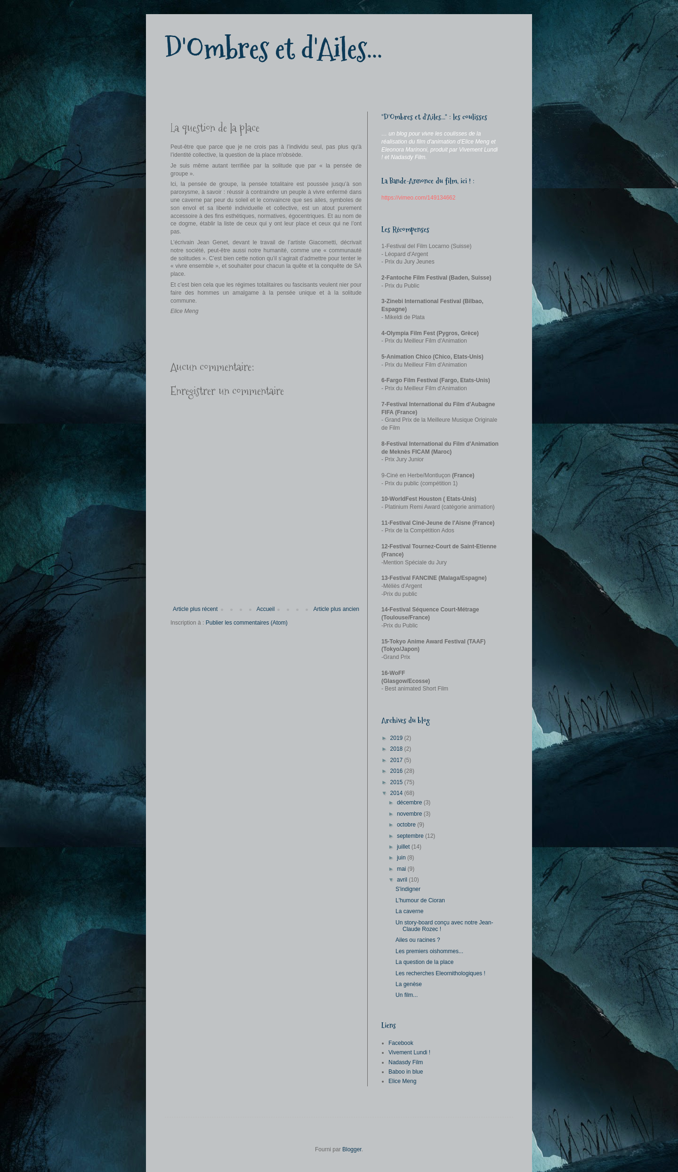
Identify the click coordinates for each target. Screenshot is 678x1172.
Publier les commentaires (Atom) (247, 622)
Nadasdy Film (405, 1062)
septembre (411, 836)
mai (402, 869)
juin (402, 857)
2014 (397, 793)
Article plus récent (195, 609)
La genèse (409, 984)
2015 (397, 782)
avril (403, 879)
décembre (410, 802)
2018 (397, 749)
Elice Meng (402, 1081)
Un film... (407, 995)
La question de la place (424, 962)
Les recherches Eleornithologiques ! (440, 973)
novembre (410, 814)
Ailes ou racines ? (418, 940)
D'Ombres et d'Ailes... (273, 48)
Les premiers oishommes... (429, 951)
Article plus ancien (336, 609)
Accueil (266, 609)
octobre (407, 824)
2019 (397, 738)
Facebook (400, 1043)
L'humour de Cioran (420, 900)
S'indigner (408, 889)
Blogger (352, 1149)
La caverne (409, 911)
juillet (404, 846)
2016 (397, 771)
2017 (397, 760)
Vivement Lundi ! (409, 1052)
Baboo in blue (405, 1071)
